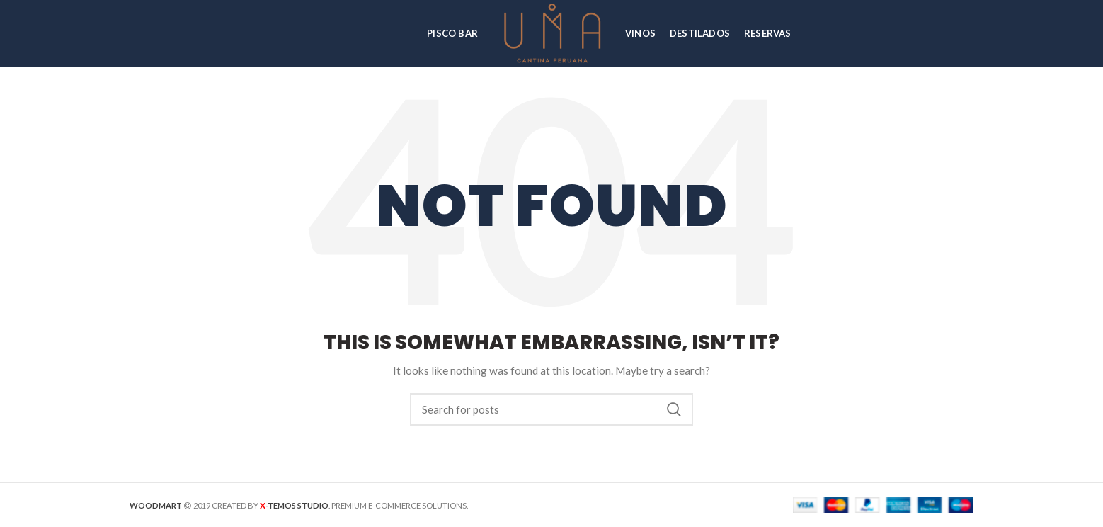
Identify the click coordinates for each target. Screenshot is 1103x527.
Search (674, 409)
